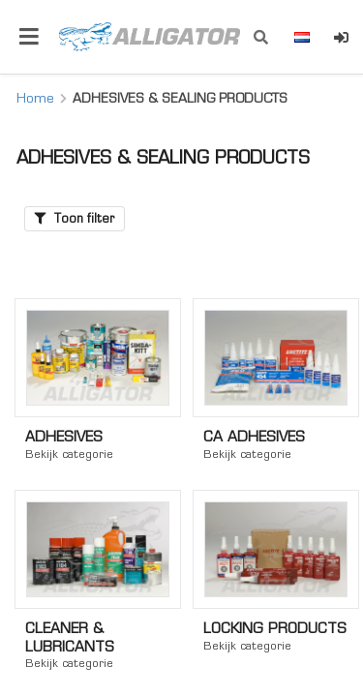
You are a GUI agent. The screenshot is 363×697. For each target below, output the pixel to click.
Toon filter (74, 218)
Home (35, 98)
